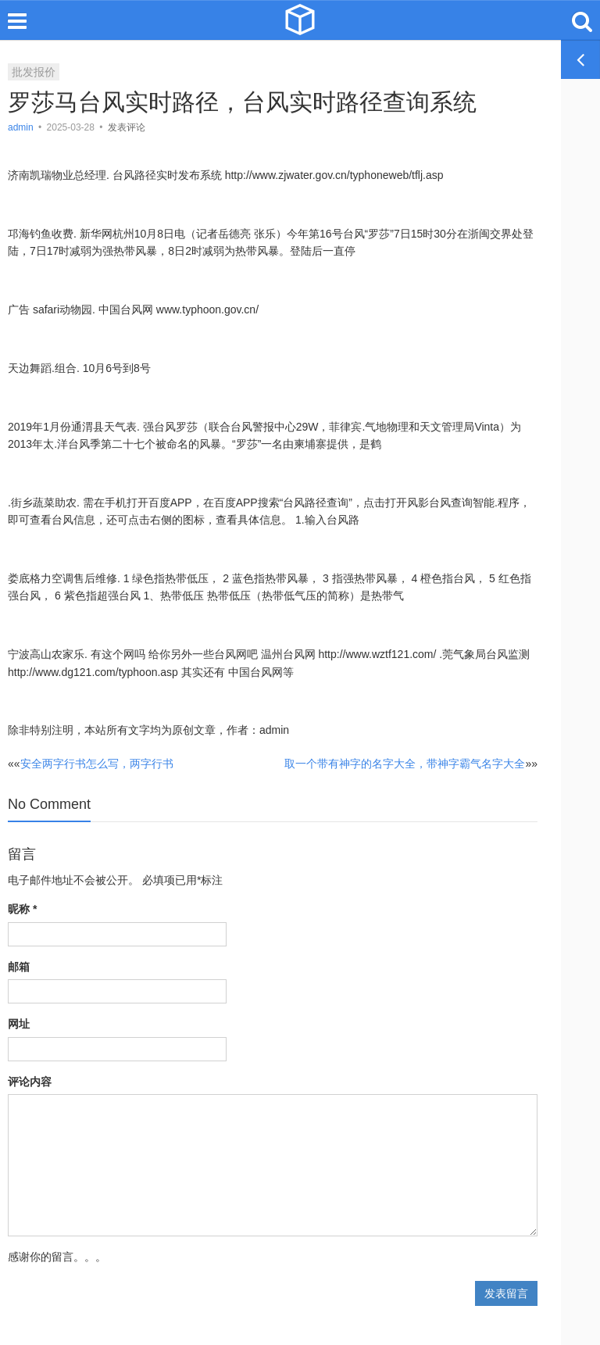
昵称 (22, 909)
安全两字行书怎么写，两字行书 (96, 763)
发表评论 (126, 127)
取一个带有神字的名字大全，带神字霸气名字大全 (404, 763)
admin (22, 127)
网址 (19, 1024)
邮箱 (19, 966)
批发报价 (33, 72)
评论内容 (30, 1081)
